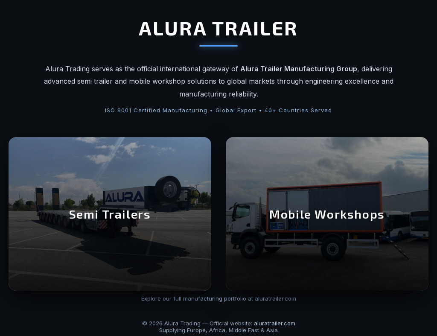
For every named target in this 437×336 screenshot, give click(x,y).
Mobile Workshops (327, 214)
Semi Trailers (110, 214)
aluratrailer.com (274, 323)
